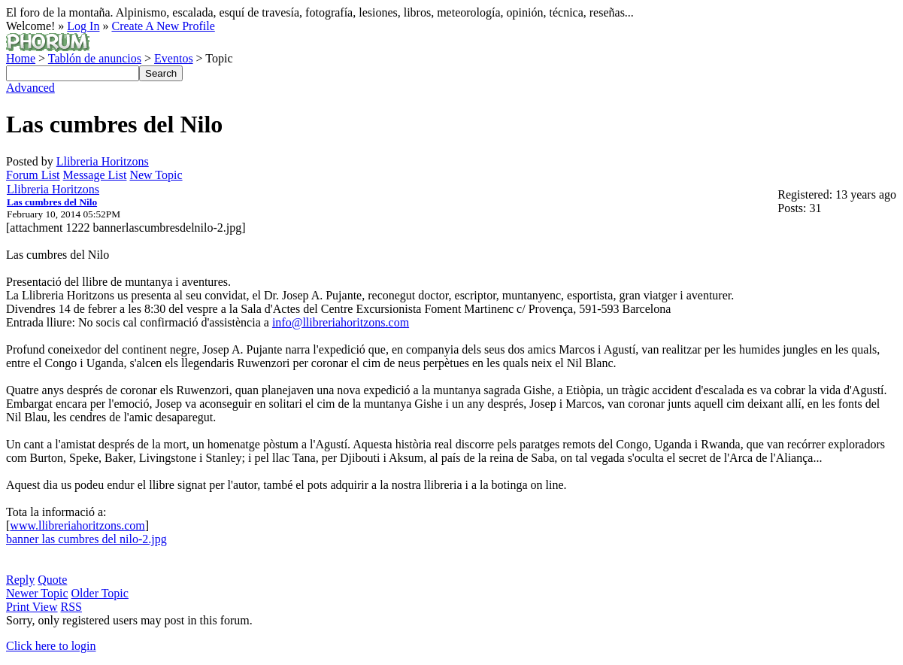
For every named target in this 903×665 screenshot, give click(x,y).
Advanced (30, 87)
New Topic (155, 175)
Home (20, 58)
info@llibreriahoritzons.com (340, 322)
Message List (95, 175)
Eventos (173, 58)
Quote (52, 579)
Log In (83, 26)
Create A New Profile (162, 26)
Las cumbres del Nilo (52, 202)
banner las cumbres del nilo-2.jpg (86, 539)
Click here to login (51, 645)
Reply (20, 579)
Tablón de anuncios (94, 58)
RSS (71, 606)
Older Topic (100, 593)
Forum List (33, 175)
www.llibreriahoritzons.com (77, 525)
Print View (32, 606)
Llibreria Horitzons (102, 161)
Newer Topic (37, 593)
